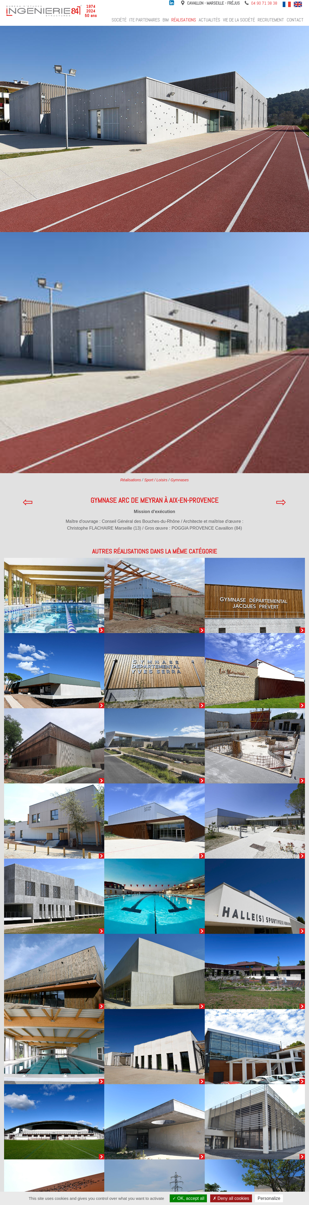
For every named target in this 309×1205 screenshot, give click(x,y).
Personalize (269, 1198)
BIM (166, 20)
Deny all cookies (231, 1198)
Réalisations (183, 20)
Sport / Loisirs (156, 480)
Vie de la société (239, 20)
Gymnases (180, 480)
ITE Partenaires (144, 20)
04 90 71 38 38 (264, 3)
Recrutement (271, 20)
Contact (295, 20)
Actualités (209, 20)
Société (119, 20)
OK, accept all (188, 1198)
